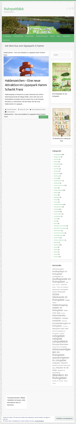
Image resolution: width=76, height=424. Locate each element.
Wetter (56, 249)
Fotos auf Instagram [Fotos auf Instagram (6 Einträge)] (62, 287)
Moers (55, 223)
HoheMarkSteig (18, 36)
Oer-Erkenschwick (59, 233)
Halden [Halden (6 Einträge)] (54, 302)
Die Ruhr (56, 169)
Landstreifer (57, 216)
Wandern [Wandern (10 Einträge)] (64, 363)
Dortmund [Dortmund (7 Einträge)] (64, 284)
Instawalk (56, 211)
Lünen (55, 218)
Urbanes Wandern (59, 240)
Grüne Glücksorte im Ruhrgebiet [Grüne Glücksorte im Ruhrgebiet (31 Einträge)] (59, 297)
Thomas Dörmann (11, 109)
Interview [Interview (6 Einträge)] (64, 321)
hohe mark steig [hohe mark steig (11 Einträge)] (60, 311)
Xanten (56, 254)
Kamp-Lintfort (58, 214)
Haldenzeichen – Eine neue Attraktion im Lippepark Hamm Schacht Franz (26, 85)
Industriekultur (29, 36)
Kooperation (66, 36)
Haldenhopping (58, 190)
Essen (55, 178)
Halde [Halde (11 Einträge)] (67, 300)
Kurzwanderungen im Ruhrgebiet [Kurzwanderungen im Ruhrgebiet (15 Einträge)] (61, 324)
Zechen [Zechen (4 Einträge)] (54, 383)
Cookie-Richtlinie (39, 421)
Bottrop (56, 161)
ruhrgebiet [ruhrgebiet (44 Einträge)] (58, 335)
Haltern (56, 192)
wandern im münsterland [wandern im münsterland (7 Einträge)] (58, 372)
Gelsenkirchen (58, 180)
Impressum (6, 40)
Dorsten (56, 171)
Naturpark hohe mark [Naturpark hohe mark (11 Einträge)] (60, 329)
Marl (55, 221)
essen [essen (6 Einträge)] (54, 287)
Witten (55, 252)
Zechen (56, 256)
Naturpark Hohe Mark (60, 226)
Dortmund (56, 173)
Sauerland (57, 237)
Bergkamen (57, 157)
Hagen (56, 188)
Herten (56, 202)
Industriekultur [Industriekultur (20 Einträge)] (59, 315)
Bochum (56, 159)
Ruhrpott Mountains (42, 36)
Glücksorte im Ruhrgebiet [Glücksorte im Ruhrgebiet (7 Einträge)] (60, 289)
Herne (55, 199)
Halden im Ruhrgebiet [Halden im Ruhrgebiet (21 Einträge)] (57, 309)
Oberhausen (57, 230)
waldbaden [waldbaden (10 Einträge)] (56, 363)
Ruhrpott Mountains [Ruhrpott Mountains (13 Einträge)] (60, 344)
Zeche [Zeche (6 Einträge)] (65, 381)
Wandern (56, 245)
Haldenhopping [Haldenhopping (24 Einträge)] (60, 305)
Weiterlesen (43, 117)
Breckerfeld (57, 164)
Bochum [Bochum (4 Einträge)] (58, 284)
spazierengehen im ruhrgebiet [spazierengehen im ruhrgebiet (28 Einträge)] (60, 359)
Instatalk (56, 209)
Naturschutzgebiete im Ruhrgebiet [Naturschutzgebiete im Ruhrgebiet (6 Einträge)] (58, 332)
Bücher (52, 36)
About (58, 36)
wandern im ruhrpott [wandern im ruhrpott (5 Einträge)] (57, 381)
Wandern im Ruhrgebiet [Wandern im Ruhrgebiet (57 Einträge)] (60, 376)
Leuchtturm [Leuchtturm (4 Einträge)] (65, 326)
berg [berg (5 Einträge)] (67, 282)
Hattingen (56, 197)
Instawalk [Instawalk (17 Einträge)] (56, 320)
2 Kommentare (11, 112)
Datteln (56, 166)
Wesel (55, 247)
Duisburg (56, 176)
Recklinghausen (58, 235)
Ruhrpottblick (14, 9)
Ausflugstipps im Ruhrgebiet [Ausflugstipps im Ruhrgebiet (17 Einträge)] (59, 272)
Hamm (43, 109)
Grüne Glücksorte (36, 109)
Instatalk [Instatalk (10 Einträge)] (65, 318)
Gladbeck (56, 183)
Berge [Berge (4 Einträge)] (53, 284)
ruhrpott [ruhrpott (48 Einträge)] (57, 338)
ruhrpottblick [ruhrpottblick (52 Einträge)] (60, 341)
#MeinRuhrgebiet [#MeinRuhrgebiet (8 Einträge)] (58, 269)
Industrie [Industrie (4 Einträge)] (63, 313)
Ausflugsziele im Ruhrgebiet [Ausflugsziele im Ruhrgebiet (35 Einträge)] (61, 280)
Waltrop (56, 242)
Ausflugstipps (7, 36)
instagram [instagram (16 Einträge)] (56, 318)
